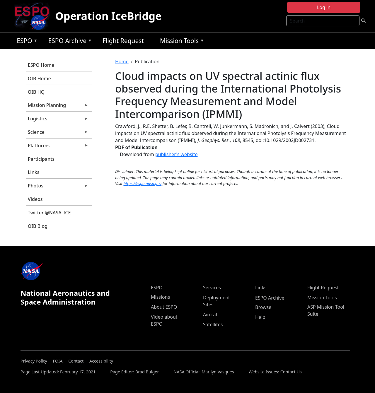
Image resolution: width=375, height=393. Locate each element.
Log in (323, 7)
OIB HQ (36, 92)
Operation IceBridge (108, 16)
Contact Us (291, 372)
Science (57, 133)
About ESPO (164, 307)
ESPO (26, 42)
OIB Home (39, 78)
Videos (35, 199)
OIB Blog (37, 226)
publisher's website (176, 154)
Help (260, 317)
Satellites (213, 324)
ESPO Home (41, 65)
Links (34, 172)
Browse (263, 307)
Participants (41, 159)
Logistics (57, 120)
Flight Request (123, 41)
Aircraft (211, 314)
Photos (57, 187)
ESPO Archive (68, 42)
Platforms (57, 147)
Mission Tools (180, 42)
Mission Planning (57, 106)
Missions (160, 297)
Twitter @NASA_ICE (49, 212)
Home (122, 61)
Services (212, 287)
